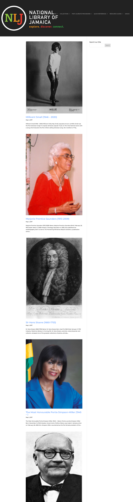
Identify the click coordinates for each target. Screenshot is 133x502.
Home (37, 14)
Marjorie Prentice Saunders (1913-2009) (47, 218)
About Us (45, 13)
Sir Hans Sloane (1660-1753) (41, 322)
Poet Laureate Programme (82, 13)
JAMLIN (127, 14)
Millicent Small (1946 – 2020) (41, 117)
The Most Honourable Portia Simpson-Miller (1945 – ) (53, 413)
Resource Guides (116, 13)
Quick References (101, 13)
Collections (65, 13)
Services (54, 13)
